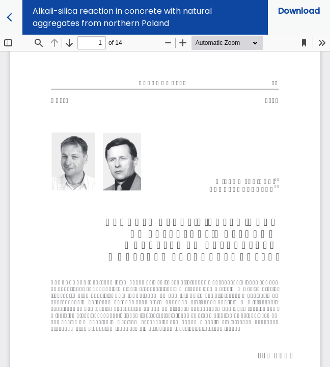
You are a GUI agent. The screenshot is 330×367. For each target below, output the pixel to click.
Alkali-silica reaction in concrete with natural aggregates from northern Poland (122, 17)
